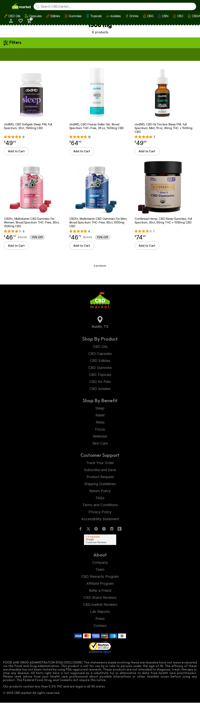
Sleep (100, 420)
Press (100, 631)
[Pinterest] (96, 542)
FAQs (100, 510)
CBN (165, 16)
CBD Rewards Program (100, 589)
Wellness (100, 449)
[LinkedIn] (112, 542)
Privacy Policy (100, 524)
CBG (150, 16)
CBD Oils (14, 16)
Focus (100, 441)
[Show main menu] (6, 6)
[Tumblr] (119, 542)
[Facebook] (80, 542)
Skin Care (100, 456)
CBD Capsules (100, 366)
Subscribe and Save (100, 482)
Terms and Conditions (100, 517)
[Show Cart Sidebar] (192, 6)
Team (100, 582)
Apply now (129, 54)
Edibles (55, 16)
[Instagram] (104, 542)
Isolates (115, 16)
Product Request (100, 489)
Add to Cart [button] (16, 157)
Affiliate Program (100, 596)
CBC (180, 16)
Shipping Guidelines (100, 496)
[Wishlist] (182, 6)
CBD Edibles (100, 373)
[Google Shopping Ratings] (100, 552)
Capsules (35, 16)
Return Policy (100, 503)
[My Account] (173, 6)
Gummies (74, 16)
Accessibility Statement (100, 531)
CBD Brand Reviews (100, 610)
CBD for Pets (100, 394)
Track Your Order (100, 475)
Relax (100, 434)
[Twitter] (88, 542)
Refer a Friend (100, 603)
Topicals (95, 16)
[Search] (39, 6)
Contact (100, 638)
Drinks (133, 16)
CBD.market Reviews (100, 617)
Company (100, 575)
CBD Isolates (100, 401)
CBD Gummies (100, 380)
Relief (100, 427)
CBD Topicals (100, 387)
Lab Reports (100, 624)
